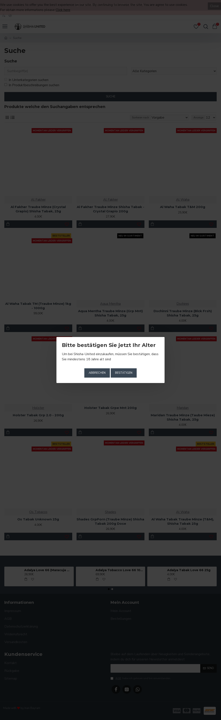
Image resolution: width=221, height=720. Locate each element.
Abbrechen (97, 373)
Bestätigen (123, 373)
